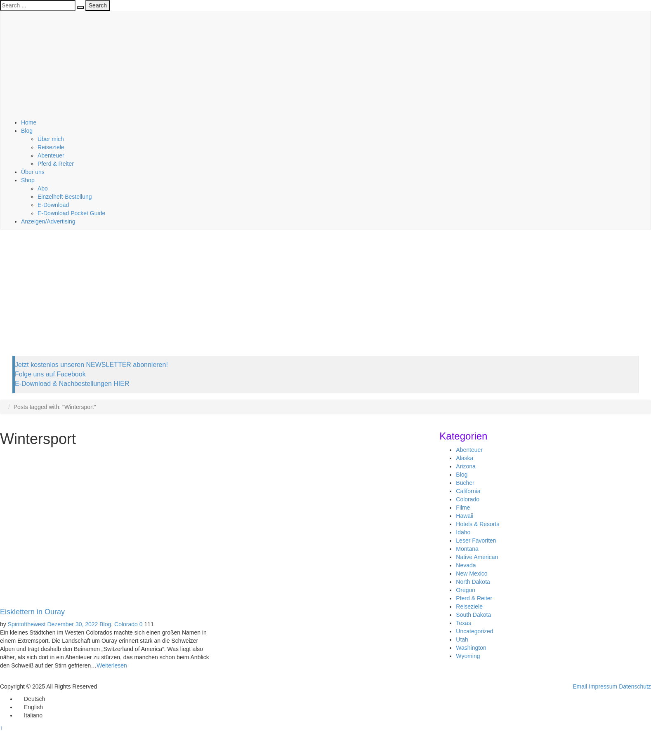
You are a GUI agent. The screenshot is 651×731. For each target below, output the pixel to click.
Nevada (466, 565)
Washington (471, 647)
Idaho (463, 532)
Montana (467, 548)
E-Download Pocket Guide (71, 213)
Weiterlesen (112, 665)
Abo (43, 188)
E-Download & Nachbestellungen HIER (72, 383)
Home (28, 122)
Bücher (465, 482)
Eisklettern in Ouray (32, 612)
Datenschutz (635, 686)
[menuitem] (31, 699)
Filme (463, 507)
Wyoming (468, 656)
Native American (477, 557)
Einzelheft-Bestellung (65, 196)
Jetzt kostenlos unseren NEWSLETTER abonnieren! (91, 364)
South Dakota (473, 614)
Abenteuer (51, 155)
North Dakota (473, 581)
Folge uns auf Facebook (50, 374)
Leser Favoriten (476, 540)
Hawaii (464, 515)
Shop (28, 180)
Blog (27, 130)
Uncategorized (474, 631)
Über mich (51, 139)
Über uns (33, 172)
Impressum (603, 686)
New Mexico (471, 573)
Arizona (465, 466)
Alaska (464, 458)
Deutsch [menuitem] (34, 699)
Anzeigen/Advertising (48, 221)
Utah (462, 639)
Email (580, 686)
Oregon (465, 590)
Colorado (126, 624)
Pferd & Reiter (56, 163)
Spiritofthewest (27, 624)
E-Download (53, 205)
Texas (463, 623)
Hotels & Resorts (477, 524)
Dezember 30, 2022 (72, 624)
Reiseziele (51, 147)
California (468, 491)
